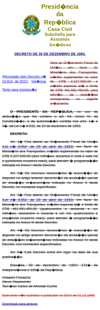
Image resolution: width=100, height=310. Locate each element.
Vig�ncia (38, 81)
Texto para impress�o (19, 90)
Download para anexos (20, 304)
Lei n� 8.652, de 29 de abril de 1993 (37, 146)
